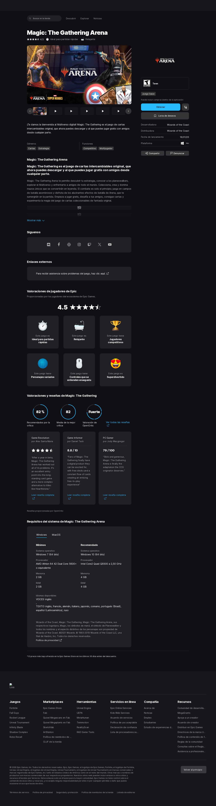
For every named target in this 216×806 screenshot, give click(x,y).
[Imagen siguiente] (128, 111)
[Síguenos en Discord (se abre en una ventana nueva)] (48, 244)
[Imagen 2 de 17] (55, 111)
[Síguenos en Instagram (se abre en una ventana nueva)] (79, 244)
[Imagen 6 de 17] (118, 111)
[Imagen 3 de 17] (71, 111)
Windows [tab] (41, 534)
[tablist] (79, 535)
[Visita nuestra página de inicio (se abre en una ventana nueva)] (69, 244)
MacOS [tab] (56, 534)
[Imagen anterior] (30, 111)
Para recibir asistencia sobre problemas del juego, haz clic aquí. (72, 273)
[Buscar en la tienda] (30, 18)
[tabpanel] (79, 563)
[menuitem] (71, 18)
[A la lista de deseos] (165, 115)
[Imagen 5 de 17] (103, 111)
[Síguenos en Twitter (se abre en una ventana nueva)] (100, 244)
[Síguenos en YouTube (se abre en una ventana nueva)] (110, 244)
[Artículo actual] (40, 111)
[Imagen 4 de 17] (87, 111)
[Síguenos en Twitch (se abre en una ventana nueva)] (89, 244)
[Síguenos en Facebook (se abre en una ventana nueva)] (59, 244)
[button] (79, 220)
